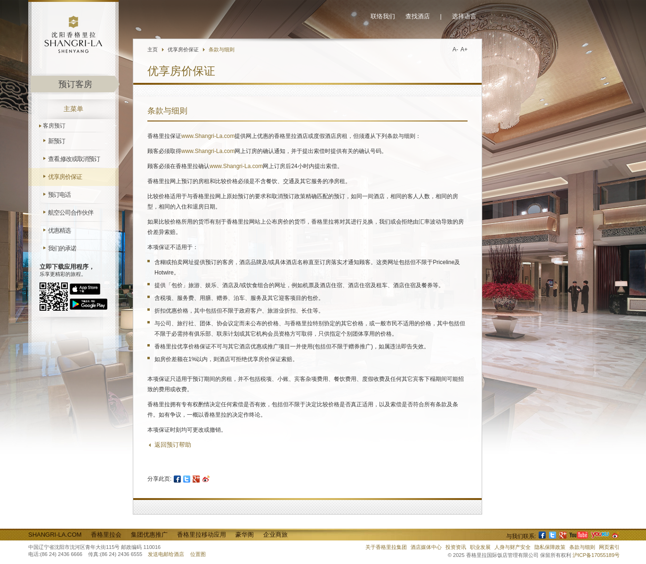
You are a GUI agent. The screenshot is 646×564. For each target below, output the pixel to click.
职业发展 (480, 547)
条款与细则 (221, 49)
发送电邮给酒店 (166, 554)
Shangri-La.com (54, 534)
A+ (464, 49)
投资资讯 (455, 547)
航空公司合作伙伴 (70, 212)
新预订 (56, 141)
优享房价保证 (65, 176)
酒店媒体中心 (426, 547)
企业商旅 (275, 534)
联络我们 (383, 16)
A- (455, 49)
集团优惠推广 (149, 534)
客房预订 (54, 126)
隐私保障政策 (549, 547)
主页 (152, 49)
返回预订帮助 (172, 444)
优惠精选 (59, 230)
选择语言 (464, 16)
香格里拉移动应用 (201, 534)
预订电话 (59, 194)
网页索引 (609, 547)
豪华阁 (244, 534)
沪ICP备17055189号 (596, 555)
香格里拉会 (106, 534)
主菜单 (73, 109)
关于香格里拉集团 (386, 547)
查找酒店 (417, 16)
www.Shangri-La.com (207, 136)
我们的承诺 (62, 248)
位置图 (198, 554)
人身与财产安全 (512, 547)
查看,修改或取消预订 (74, 158)
